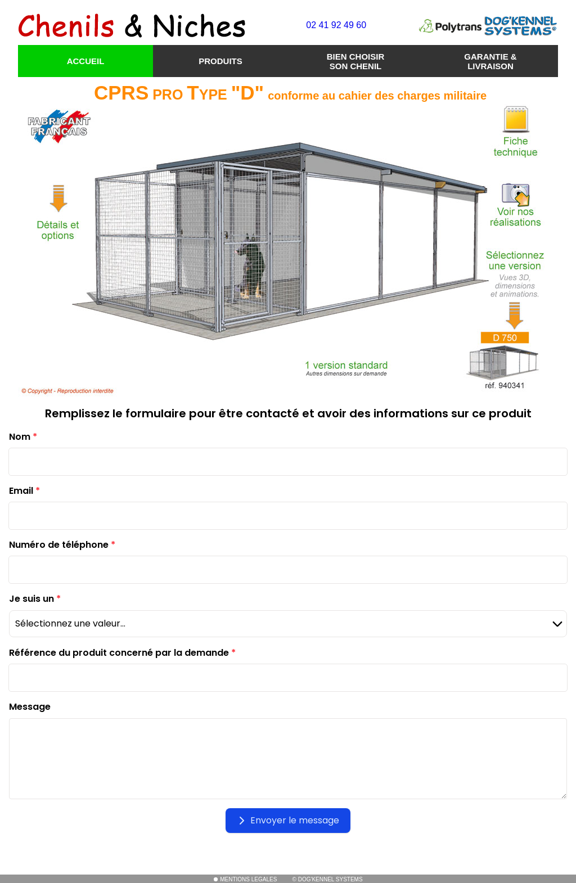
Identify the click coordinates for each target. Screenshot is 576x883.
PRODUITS (220, 61)
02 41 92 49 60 (336, 25)
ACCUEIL (86, 61)
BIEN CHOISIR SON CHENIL (356, 61)
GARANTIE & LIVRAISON (490, 61)
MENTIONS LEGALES (245, 879)
